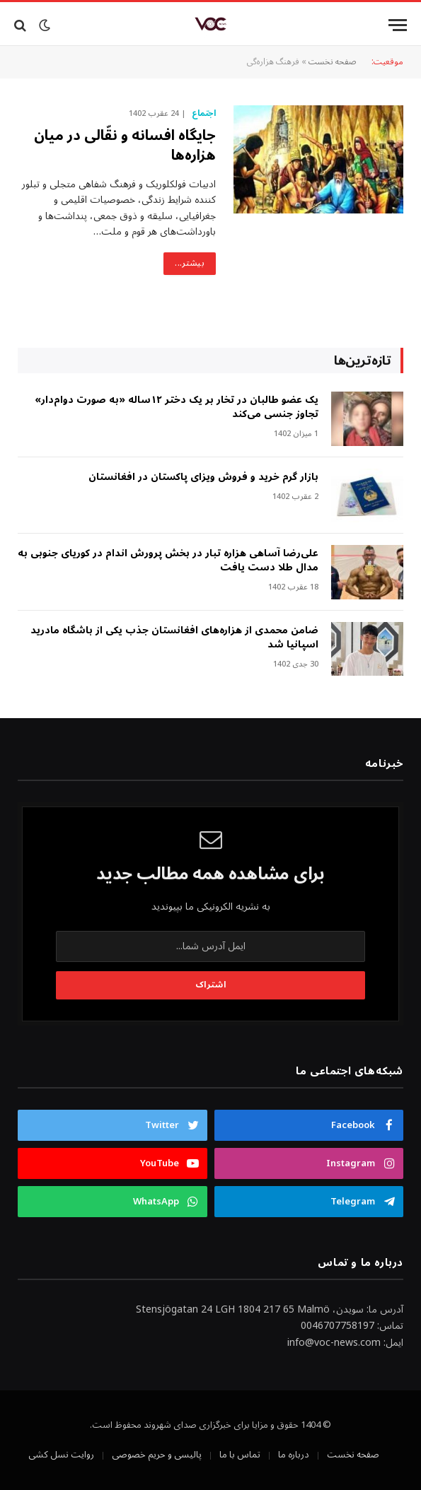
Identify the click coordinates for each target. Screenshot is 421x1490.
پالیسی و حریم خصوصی (157, 1455)
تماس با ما (239, 1455)
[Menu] (397, 25)
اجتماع (204, 113)
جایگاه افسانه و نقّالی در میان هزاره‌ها (125, 146)
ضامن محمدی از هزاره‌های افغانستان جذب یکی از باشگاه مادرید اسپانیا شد (174, 637)
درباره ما (293, 1455)
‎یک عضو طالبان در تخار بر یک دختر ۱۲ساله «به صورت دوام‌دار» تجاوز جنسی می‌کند (176, 407)
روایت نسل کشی (61, 1455)
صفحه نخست (332, 62)
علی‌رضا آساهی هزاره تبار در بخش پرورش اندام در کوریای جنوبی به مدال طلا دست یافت (168, 560)
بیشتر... (189, 263)
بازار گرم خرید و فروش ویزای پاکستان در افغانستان (203, 477)
